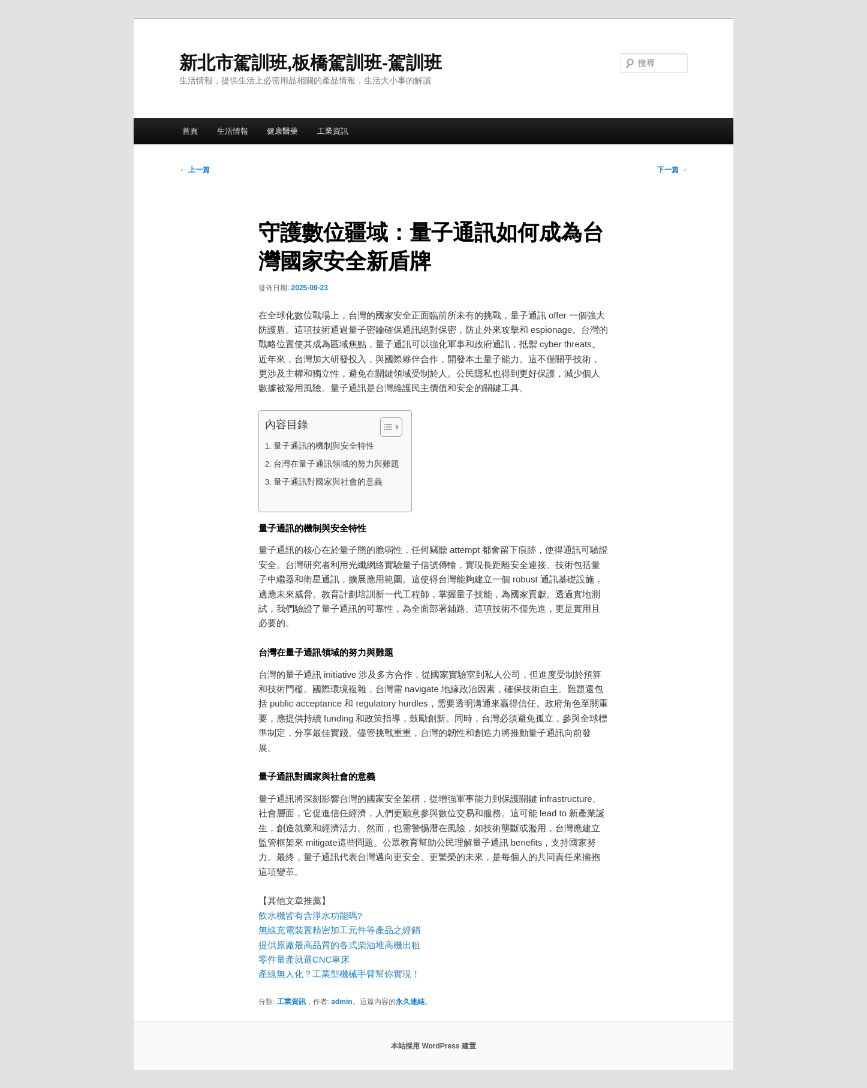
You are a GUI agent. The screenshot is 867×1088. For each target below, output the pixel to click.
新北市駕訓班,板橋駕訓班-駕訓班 (310, 63)
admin (341, 1001)
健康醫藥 (282, 131)
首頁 (190, 131)
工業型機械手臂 (343, 974)
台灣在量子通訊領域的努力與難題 (336, 463)
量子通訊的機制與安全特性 (323, 445)
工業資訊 (332, 131)
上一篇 (194, 170)
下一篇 (672, 170)
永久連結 (410, 1001)
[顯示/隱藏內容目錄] (385, 427)
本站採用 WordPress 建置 (433, 1046)
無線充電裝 (285, 930)
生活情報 (232, 131)
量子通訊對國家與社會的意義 (328, 481)
